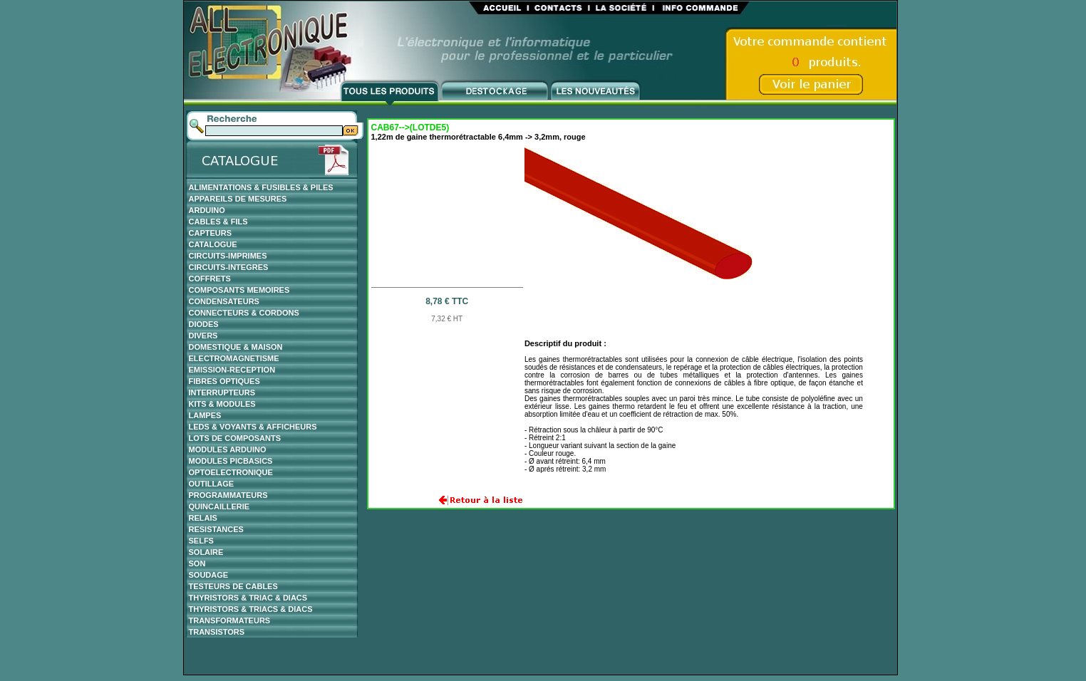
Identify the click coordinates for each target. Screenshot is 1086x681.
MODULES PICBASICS (231, 461)
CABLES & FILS (218, 221)
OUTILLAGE (211, 483)
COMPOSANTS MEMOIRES (239, 290)
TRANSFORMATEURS (230, 620)
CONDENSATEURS (224, 301)
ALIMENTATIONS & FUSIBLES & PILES (261, 187)
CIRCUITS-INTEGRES (229, 267)
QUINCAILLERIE (219, 506)
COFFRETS (210, 278)
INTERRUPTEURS (222, 392)
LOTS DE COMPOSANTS (235, 438)
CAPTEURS (210, 233)
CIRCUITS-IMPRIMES (228, 255)
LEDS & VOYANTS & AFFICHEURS (253, 426)
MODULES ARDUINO (228, 449)
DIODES (204, 324)
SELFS (201, 540)
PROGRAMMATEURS (228, 495)
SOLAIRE (206, 552)
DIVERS (203, 335)
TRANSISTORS (217, 632)
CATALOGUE (213, 244)
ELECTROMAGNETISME (234, 358)
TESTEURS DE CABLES (233, 586)
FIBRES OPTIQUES (224, 381)
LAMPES (205, 415)
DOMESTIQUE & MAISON (236, 347)
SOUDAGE (209, 575)
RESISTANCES (216, 529)
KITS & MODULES (222, 404)
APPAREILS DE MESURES (238, 198)
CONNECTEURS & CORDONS (244, 312)
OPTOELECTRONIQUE (231, 472)
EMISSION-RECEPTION (232, 369)
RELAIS (203, 518)
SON (197, 563)
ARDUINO (207, 210)
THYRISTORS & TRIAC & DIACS (248, 597)
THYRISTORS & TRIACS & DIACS (251, 609)
